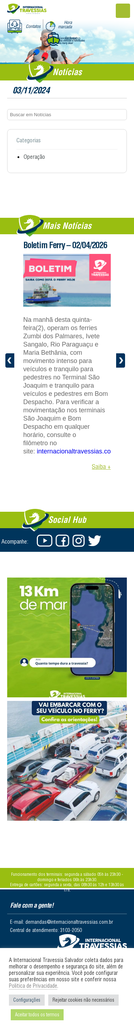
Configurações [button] (26, 1000)
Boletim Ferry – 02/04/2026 (65, 245)
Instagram (79, 541)
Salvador (92, 943)
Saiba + (101, 466)
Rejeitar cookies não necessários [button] (83, 1000)
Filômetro (72, 38)
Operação (34, 156)
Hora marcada (65, 24)
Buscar (117, 114)
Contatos (33, 26)
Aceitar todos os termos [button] (37, 1014)
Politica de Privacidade (33, 985)
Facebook (62, 541)
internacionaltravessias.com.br (80, 451)
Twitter (96, 541)
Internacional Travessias (26, 10)
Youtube (45, 541)
